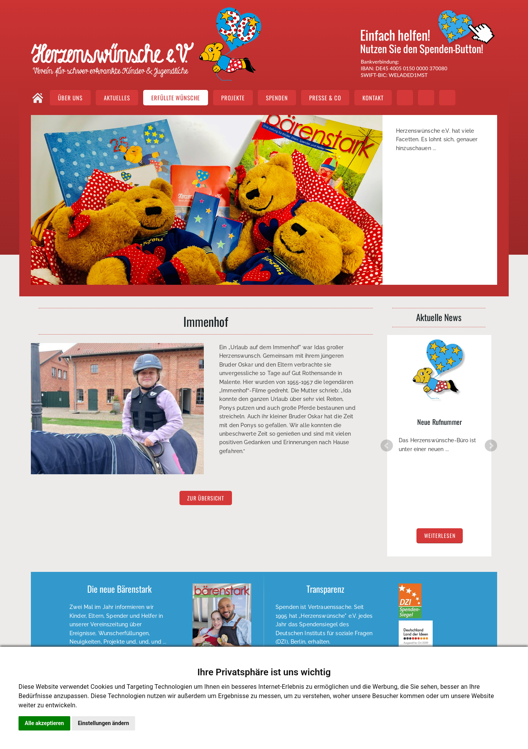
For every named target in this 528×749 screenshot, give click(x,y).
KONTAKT (373, 97)
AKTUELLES (117, 97)
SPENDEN (277, 97)
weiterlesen (439, 472)
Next (491, 420)
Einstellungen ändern (103, 723)
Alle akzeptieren (44, 723)
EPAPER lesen (119, 633)
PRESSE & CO (325, 97)
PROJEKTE (233, 97)
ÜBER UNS (70, 97)
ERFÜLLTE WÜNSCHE (175, 97)
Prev (387, 420)
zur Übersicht (205, 498)
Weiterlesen (325, 624)
